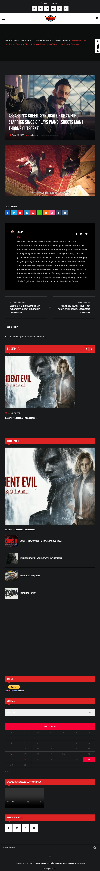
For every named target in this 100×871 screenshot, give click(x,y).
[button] (50, 856)
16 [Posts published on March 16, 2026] (11, 754)
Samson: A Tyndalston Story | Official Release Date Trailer (40, 541)
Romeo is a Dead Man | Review (30, 576)
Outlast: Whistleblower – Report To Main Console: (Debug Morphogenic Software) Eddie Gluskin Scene (74, 309)
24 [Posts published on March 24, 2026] (24, 759)
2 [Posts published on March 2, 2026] (11, 743)
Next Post (82, 302)
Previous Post (20, 302)
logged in (21, 336)
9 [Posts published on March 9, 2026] (11, 748)
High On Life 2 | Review (28, 593)
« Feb (7, 771)
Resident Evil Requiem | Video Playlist (21, 418)
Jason (35, 135)
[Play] (50, 171)
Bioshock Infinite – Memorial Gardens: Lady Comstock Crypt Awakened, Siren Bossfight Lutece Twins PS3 (25, 309)
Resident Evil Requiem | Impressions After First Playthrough (41, 558)
